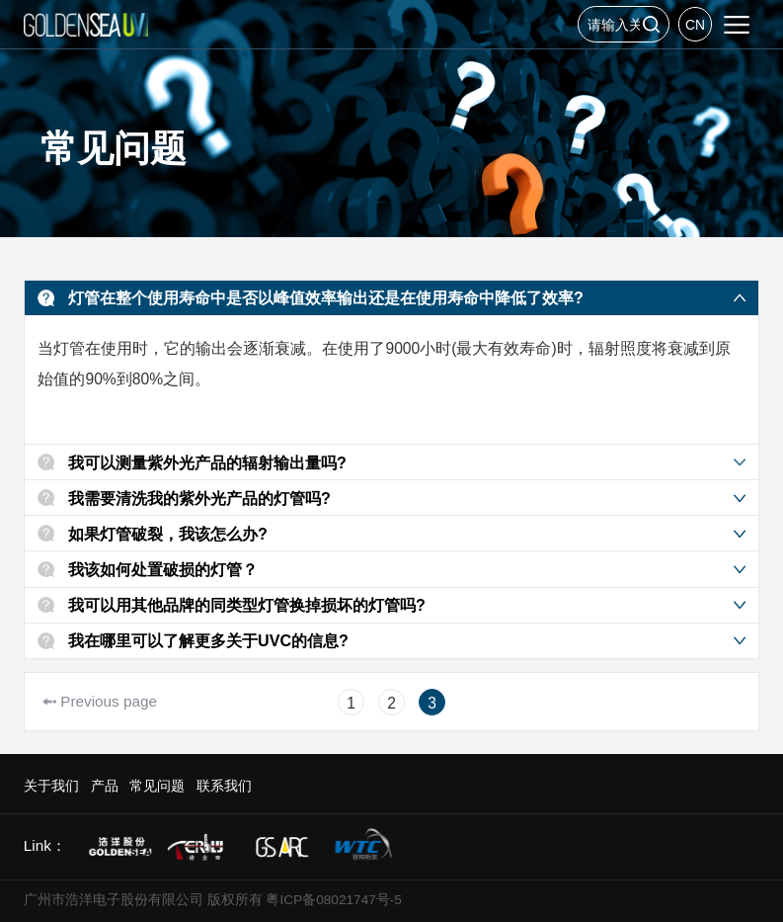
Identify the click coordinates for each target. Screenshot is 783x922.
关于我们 (51, 786)
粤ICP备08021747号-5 (334, 899)
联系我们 (224, 786)
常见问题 (157, 786)
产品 (104, 786)
